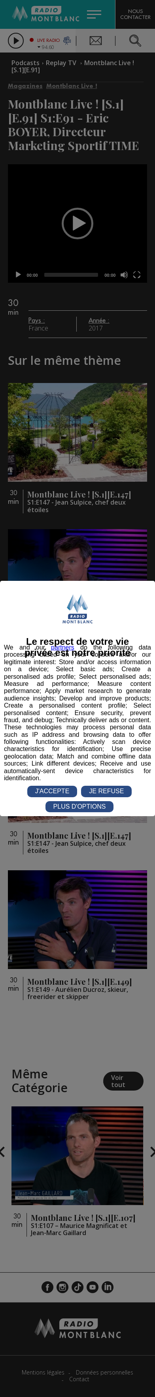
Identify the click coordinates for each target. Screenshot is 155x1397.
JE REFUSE (106, 791)
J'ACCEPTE (52, 791)
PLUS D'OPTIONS (79, 806)
